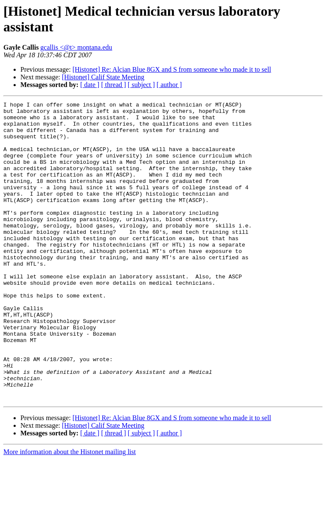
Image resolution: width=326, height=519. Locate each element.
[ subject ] (141, 84)
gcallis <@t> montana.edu (76, 47)
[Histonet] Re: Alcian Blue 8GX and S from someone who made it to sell (172, 69)
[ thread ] (113, 84)
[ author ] (169, 84)
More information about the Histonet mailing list (69, 511)
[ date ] (89, 84)
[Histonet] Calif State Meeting (103, 77)
